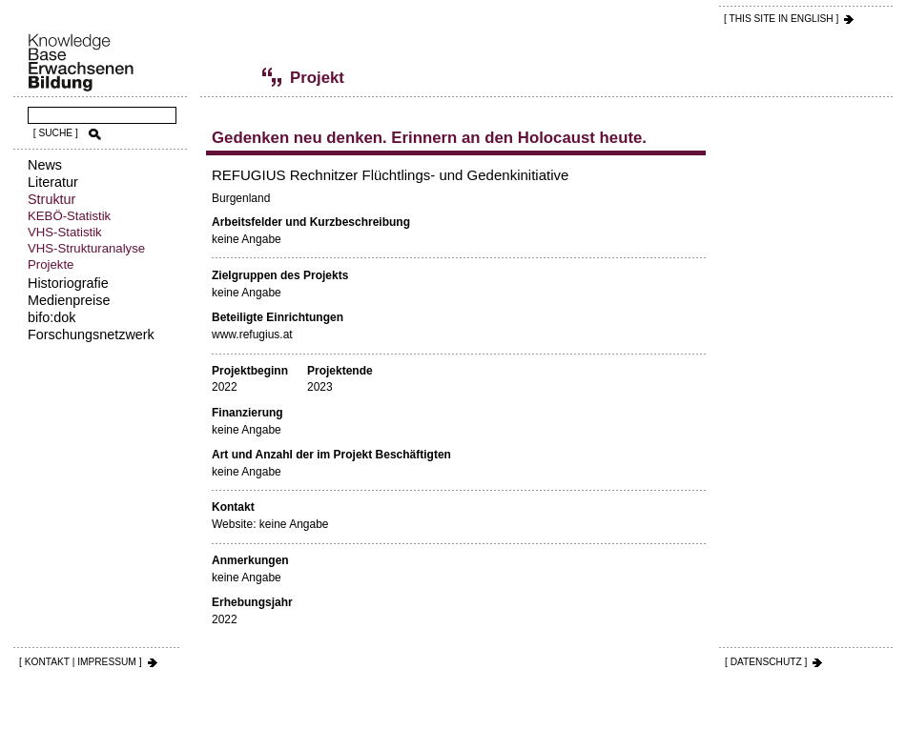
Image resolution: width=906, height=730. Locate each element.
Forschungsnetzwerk (91, 334)
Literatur (53, 182)
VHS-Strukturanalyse (86, 248)
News (45, 164)
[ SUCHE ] (55, 133)
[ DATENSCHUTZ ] (766, 662)
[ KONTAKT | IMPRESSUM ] (80, 662)
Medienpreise (69, 300)
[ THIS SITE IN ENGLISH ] (781, 18)
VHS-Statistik (65, 232)
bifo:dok (51, 317)
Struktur (51, 199)
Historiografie (68, 283)
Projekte (50, 264)
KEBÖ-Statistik (69, 216)
